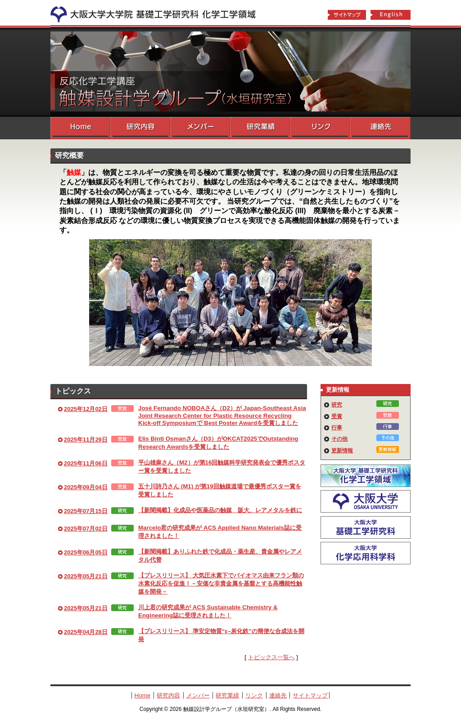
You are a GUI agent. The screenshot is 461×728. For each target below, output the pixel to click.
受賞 (336, 416)
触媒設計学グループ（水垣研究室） (230, 72)
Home (80, 128)
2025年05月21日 (86, 576)
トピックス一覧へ (271, 657)
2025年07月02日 (86, 528)
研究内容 (140, 128)
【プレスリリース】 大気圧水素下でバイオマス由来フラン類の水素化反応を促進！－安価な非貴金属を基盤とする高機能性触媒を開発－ (221, 583)
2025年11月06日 (86, 463)
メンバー (200, 128)
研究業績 (260, 128)
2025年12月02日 (86, 409)
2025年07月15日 (86, 511)
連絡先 (380, 128)
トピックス (73, 391)
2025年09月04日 (86, 487)
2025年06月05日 (86, 552)
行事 (336, 427)
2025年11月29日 (86, 439)
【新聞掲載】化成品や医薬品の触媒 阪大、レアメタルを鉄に (220, 510)
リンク (320, 128)
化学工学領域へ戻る (158, 12)
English (391, 15)
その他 (339, 439)
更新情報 (342, 450)
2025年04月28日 (86, 632)
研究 (336, 405)
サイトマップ (346, 15)
